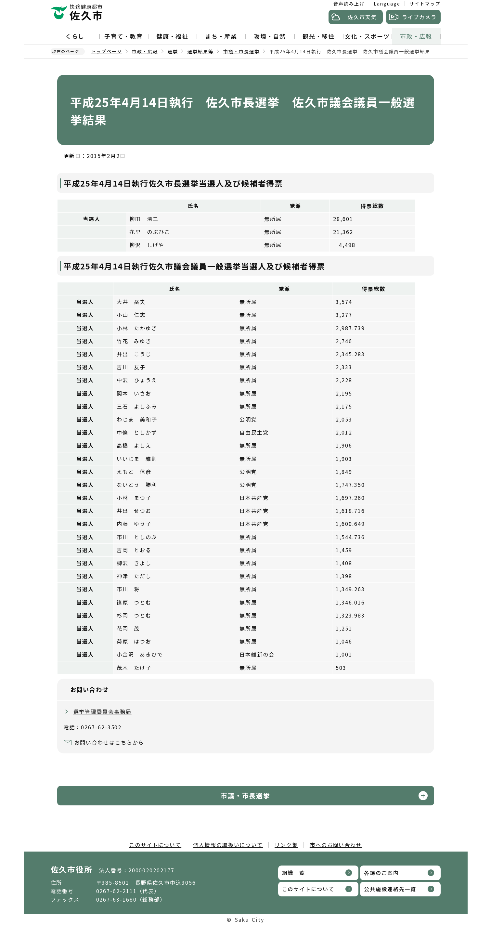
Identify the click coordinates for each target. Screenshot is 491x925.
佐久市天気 (362, 17)
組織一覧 (293, 873)
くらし (75, 36)
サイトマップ (425, 3)
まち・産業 (221, 36)
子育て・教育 (123, 36)
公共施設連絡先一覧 (390, 889)
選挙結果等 (200, 51)
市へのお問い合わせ (336, 845)
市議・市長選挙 (241, 51)
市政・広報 (416, 36)
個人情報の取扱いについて (228, 845)
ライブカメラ (419, 17)
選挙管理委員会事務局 (102, 711)
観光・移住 (319, 36)
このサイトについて (155, 845)
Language (387, 3)
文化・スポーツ (367, 36)
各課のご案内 (381, 873)
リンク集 (286, 845)
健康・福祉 (172, 36)
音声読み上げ (349, 3)
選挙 (173, 51)
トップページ (107, 51)
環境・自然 (270, 36)
